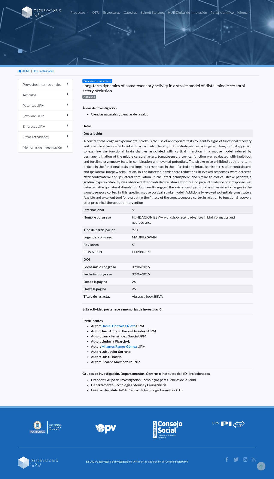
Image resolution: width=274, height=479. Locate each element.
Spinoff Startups (152, 12)
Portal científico (222, 12)
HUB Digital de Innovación (187, 12)
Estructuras (111, 12)
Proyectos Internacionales (45, 84)
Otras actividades (43, 71)
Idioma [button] (242, 12)
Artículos (45, 94)
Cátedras (130, 12)
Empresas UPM (45, 126)
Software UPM (45, 115)
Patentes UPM (45, 105)
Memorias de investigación (45, 147)
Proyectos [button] (78, 12)
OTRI (96, 12)
